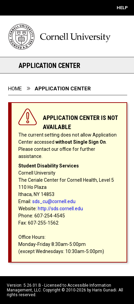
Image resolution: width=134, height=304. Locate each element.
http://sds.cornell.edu (60, 208)
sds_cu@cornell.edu (54, 201)
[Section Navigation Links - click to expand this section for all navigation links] (10, 65)
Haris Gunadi (104, 290)
